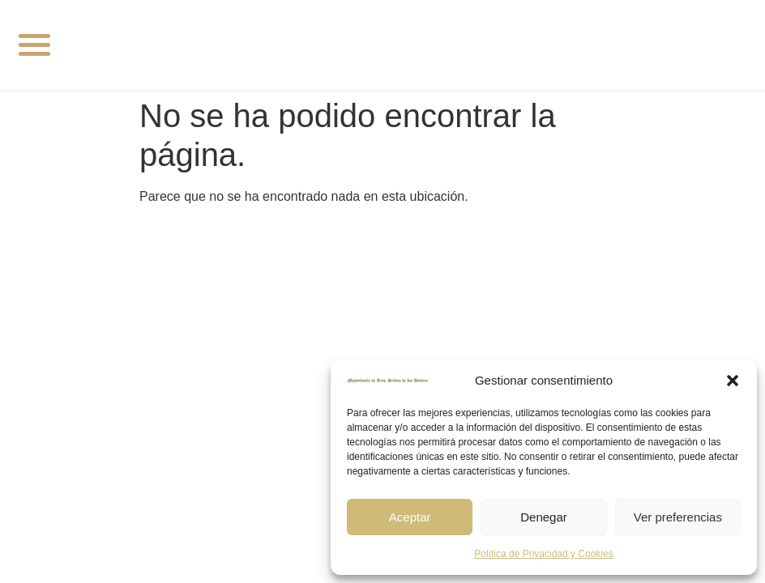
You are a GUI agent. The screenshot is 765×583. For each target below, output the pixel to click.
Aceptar (410, 517)
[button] (732, 380)
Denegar (543, 517)
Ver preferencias (678, 517)
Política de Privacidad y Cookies (543, 554)
